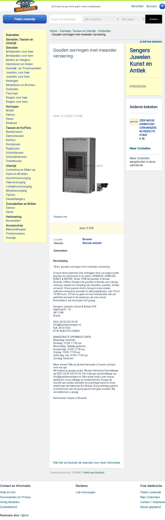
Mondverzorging (16, 190)
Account (151, 6)
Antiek (10, 110)
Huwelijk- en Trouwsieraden (23, 68)
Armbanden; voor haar (19, 51)
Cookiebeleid (8, 507)
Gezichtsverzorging (18, 178)
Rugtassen (13, 148)
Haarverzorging (15, 182)
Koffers (11, 140)
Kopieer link (60, 216)
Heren (9, 119)
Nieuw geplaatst (150, 507)
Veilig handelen (10, 502)
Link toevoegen (85, 492)
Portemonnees (15, 233)
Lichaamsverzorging (19, 186)
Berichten (137, 6)
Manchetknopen (16, 229)
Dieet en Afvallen (17, 174)
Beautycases (14, 131)
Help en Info (8, 492)
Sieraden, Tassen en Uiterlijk (78, 31)
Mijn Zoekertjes (150, 497)
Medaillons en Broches (20, 85)
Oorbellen (12, 89)
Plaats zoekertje (150, 492)
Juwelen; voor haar (18, 72)
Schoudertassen (16, 157)
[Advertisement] (86, 85)
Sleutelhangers (15, 199)
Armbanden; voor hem (19, 55)
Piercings (12, 93)
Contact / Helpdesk (152, 502)
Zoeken (154, 19)
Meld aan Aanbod (94, 472)
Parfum (10, 195)
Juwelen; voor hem (18, 76)
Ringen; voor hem (17, 101)
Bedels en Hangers (18, 60)
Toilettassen (14, 161)
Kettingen (12, 81)
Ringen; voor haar (17, 97)
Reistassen (13, 144)
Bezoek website (92, 243)
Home (53, 31)
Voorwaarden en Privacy (15, 497)
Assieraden (13, 220)
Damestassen (15, 136)
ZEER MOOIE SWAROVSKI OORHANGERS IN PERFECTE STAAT (148, 128)
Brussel (87, 239)
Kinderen (11, 123)
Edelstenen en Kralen (19, 64)
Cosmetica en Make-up (20, 169)
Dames (10, 114)
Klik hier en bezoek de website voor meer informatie (86, 462)
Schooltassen (14, 152)
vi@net (24, 515)
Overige (11, 237)
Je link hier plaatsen (150, 41)
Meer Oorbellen (140, 148)
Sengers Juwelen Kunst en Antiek (141, 60)
